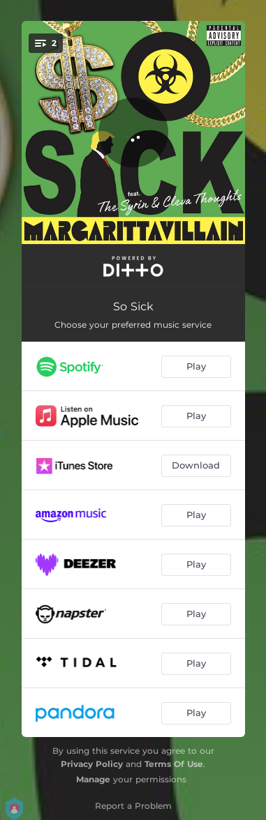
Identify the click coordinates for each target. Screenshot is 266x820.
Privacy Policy (92, 764)
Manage (93, 779)
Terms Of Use (174, 764)
